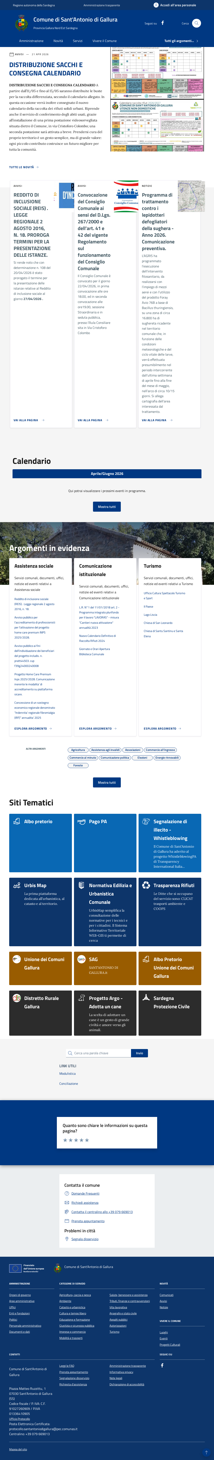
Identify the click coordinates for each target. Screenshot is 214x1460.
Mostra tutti (107, 506)
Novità (58, 40)
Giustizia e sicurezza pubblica (76, 1325)
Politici (13, 1319)
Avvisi (163, 1301)
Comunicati (166, 1295)
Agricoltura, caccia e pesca (75, 1295)
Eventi (164, 1338)
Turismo (114, 1331)
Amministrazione (31, 40)
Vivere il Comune (105, 40)
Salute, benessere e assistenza (129, 1295)
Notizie (164, 1307)
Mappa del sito (18, 1449)
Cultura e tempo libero (72, 1313)
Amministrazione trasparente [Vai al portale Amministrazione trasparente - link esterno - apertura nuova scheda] (102, 5)
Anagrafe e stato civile (123, 1313)
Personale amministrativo (25, 1325)
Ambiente (65, 1301)
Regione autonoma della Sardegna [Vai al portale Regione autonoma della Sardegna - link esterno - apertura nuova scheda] (34, 5)
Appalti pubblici (118, 1319)
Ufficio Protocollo (19, 1419)
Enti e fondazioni (19, 1313)
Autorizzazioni (118, 1325)
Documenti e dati (19, 1331)
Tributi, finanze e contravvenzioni (130, 1301)
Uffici (12, 1307)
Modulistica (67, 1073)
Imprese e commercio (72, 1331)
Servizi (78, 40)
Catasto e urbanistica (72, 1307)
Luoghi (164, 1332)
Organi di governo (20, 1295)
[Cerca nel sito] (196, 23)
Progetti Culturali (170, 1344)
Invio (139, 1053)
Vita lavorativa (118, 1307)
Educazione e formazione (74, 1319)
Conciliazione (68, 1083)
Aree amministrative (21, 1301)
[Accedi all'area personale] (175, 5)
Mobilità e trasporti (71, 1338)
